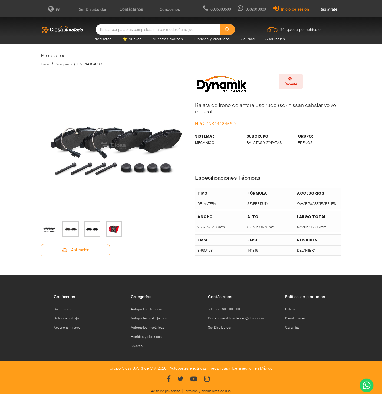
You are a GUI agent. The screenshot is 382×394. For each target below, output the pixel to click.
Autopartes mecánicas (147, 327)
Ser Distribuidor (92, 9)
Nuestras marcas (168, 39)
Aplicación (75, 250)
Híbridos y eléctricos (212, 39)
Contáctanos (131, 9)
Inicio (45, 64)
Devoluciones (295, 318)
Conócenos (170, 9)
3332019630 (252, 9)
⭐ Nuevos (132, 39)
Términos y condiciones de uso (207, 391)
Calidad (248, 39)
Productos (103, 39)
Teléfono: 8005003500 (224, 309)
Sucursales (275, 39)
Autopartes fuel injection (149, 318)
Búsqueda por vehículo (300, 29)
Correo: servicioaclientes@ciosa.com (236, 318)
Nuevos (137, 346)
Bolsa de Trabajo (66, 318)
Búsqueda (64, 64)
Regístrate (328, 9)
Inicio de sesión (291, 9)
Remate (290, 81)
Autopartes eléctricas (147, 309)
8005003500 (217, 9)
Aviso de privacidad (166, 391)
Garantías (292, 327)
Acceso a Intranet (67, 327)
